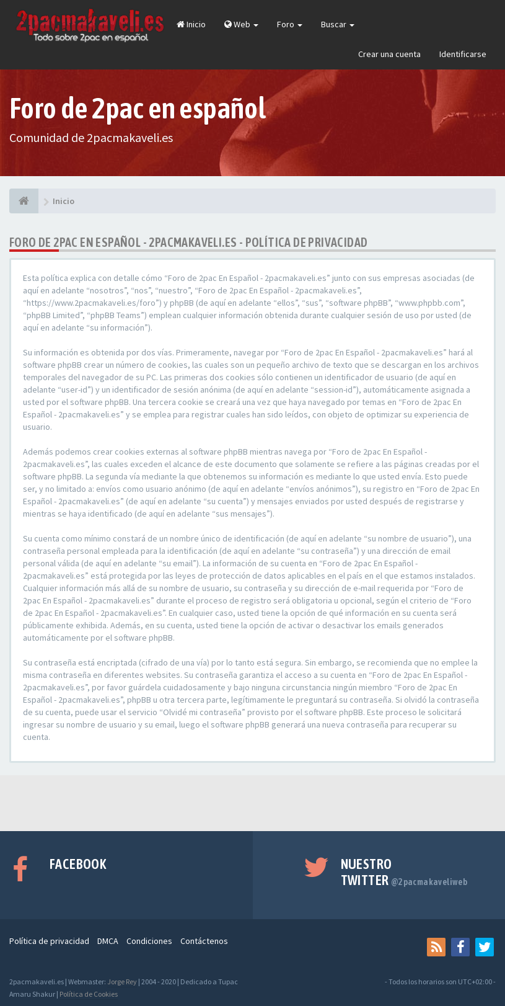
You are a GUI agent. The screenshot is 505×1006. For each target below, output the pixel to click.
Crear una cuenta (389, 54)
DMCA (107, 940)
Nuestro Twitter (404, 872)
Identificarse (462, 54)
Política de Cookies (88, 994)
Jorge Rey (122, 981)
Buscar (337, 24)
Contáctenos (204, 940)
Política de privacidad (49, 940)
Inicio (191, 24)
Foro (289, 24)
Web (241, 24)
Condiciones (149, 940)
